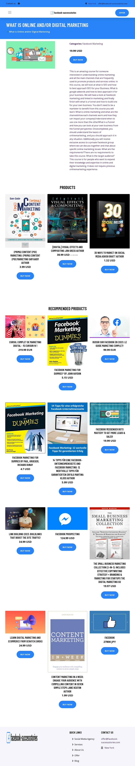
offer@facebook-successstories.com (111, 3)
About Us (79, 749)
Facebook (110, 637)
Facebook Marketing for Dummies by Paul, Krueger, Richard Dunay (25, 461)
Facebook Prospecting (67, 534)
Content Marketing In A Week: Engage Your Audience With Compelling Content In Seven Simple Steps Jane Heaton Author (67, 684)
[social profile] (19, 3)
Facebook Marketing (92, 43)
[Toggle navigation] (9, 12)
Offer (122, 12)
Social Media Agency (84, 738)
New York (89, 3)
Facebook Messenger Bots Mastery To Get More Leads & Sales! (109, 433)
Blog (76, 760)
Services (78, 744)
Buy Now (78, 59)
